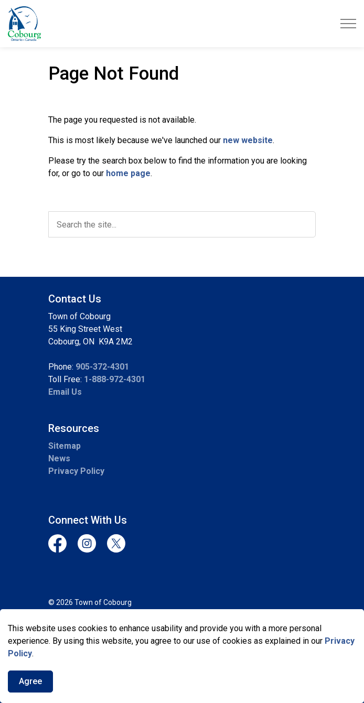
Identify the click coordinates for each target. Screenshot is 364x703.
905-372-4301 (102, 367)
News (59, 458)
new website (248, 140)
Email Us (65, 392)
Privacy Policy (76, 471)
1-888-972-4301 (114, 379)
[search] (182, 224)
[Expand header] (348, 23)
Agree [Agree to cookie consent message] (30, 681)
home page (128, 173)
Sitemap (64, 446)
